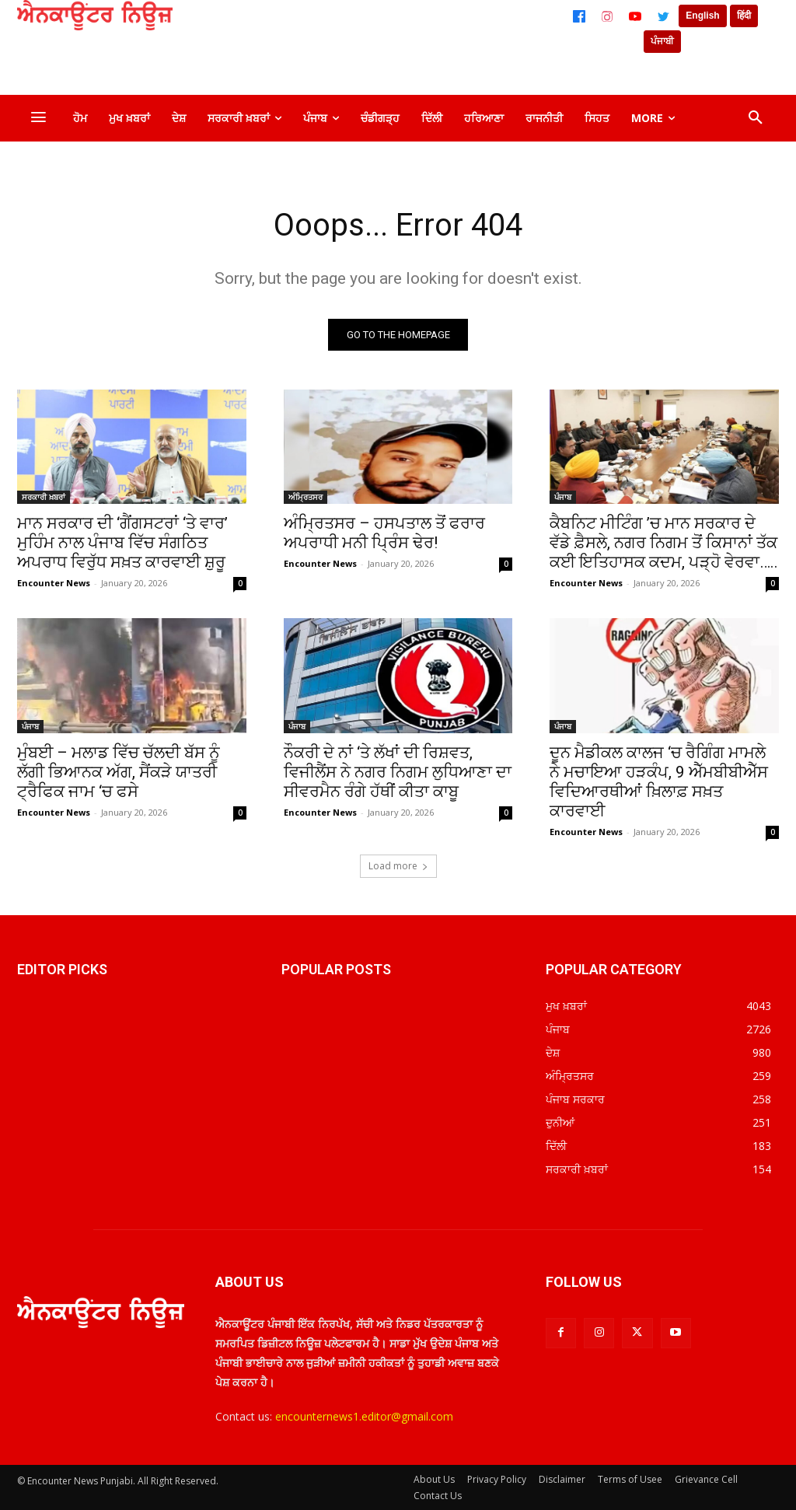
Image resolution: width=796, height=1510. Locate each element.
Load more (398, 865)
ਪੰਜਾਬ (562, 496)
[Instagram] (607, 16)
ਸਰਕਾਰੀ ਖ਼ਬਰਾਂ (43, 496)
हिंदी (744, 15)
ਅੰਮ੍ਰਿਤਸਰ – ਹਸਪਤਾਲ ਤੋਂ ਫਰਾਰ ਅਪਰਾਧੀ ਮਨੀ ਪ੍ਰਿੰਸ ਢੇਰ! (384, 533)
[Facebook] (579, 16)
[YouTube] (635, 16)
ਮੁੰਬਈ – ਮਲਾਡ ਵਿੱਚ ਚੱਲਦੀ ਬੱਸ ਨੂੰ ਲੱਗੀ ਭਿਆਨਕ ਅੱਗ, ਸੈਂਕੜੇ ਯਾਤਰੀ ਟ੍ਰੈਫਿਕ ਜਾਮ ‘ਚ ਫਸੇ (118, 772)
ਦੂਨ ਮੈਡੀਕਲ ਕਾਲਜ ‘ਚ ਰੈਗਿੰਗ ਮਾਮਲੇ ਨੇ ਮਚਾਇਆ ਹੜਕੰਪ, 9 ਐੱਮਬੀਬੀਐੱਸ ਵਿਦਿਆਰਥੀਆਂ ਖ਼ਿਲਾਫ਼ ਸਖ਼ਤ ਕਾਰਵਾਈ (659, 781)
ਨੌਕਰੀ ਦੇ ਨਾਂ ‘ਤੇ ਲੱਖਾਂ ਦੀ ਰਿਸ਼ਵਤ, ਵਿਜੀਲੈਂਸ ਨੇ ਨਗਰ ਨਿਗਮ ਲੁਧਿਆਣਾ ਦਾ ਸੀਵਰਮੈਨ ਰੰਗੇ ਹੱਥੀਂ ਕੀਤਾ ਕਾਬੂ (397, 772)
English (702, 15)
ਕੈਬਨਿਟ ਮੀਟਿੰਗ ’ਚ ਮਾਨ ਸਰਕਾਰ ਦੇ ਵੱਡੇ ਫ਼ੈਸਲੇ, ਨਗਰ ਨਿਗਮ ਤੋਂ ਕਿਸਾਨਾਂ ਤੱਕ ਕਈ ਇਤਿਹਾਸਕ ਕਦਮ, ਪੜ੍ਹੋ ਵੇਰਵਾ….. (664, 542)
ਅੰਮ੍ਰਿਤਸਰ (305, 496)
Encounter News (53, 583)
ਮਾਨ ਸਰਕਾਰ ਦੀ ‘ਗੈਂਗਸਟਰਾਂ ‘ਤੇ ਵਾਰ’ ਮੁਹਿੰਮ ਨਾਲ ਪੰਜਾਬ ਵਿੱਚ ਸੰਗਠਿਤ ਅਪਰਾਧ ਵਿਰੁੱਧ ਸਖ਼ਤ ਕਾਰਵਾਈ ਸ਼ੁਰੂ (122, 542)
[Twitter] (663, 16)
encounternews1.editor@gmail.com (364, 1417)
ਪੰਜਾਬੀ (662, 41)
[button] (755, 118)
